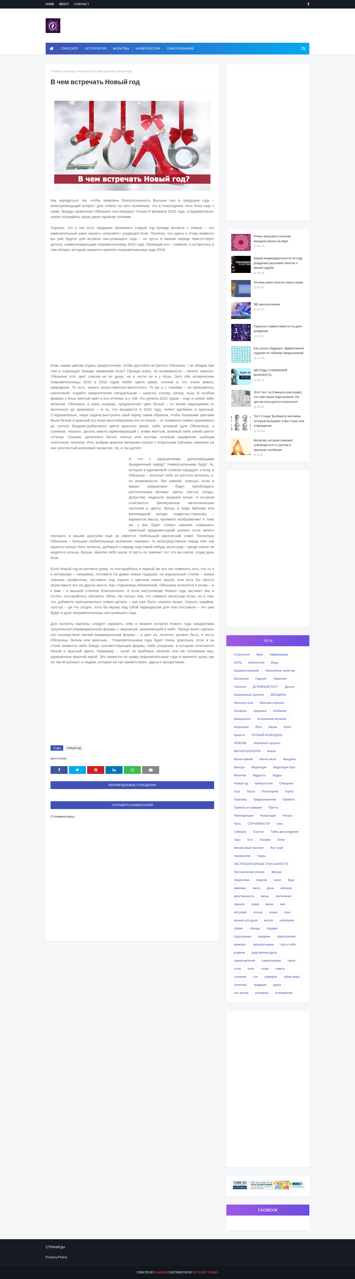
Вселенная (241, 678)
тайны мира (291, 977)
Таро (237, 840)
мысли (268, 920)
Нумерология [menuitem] (148, 48)
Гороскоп (240, 687)
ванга (256, 888)
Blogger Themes (206, 1272)
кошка (273, 912)
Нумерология (264, 783)
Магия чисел (268, 759)
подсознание (242, 936)
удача (277, 985)
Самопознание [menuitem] (180, 48)
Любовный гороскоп (266, 743)
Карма (272, 727)
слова (265, 969)
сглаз (237, 969)
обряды (255, 928)
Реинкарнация (243, 815)
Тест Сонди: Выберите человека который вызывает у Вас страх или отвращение (279, 421)
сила (251, 969)
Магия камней (243, 759)
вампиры (240, 888)
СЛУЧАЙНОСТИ (259, 823)
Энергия (261, 880)
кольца (258, 912)
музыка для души (246, 920)
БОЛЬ (238, 662)
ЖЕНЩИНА (278, 695)
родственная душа (264, 952)
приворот (240, 944)
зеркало (239, 904)
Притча (273, 807)
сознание (240, 977)
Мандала (289, 759)
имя (282, 904)
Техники (265, 840)
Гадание (260, 678)
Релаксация (268, 815)
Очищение (286, 783)
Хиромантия (242, 856)
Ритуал (287, 815)
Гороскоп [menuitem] (69, 48)
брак (291, 880)
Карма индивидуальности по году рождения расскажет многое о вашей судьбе (278, 263)
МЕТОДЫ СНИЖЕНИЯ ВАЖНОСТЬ (270, 372)
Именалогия (242, 719)
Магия (271, 751)
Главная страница (63, 71)
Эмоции (276, 872)
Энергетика (241, 880)
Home (50, 4)
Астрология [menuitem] (95, 48)
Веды (274, 662)
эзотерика (261, 993)
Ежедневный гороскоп (249, 695)
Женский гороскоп (272, 703)
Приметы (288, 799)
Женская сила (243, 703)
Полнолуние (269, 791)
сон (255, 977)
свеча (291, 960)
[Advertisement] (132, 307)
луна (287, 912)
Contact (81, 4)
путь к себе (288, 944)
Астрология (242, 654)
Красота (239, 735)
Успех (281, 840)
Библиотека (256, 662)
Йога (258, 727)
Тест (250, 840)
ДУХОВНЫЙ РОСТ (265, 687)
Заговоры (240, 711)
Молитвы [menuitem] (121, 48)
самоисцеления (244, 960)
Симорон (240, 832)
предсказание (286, 936)
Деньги (289, 687)
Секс (279, 823)
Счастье (258, 832)
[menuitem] (52, 48)
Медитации (259, 767)
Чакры (261, 856)
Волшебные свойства (280, 670)
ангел (278, 880)
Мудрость (259, 775)
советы (280, 969)
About (64, 4)
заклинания (283, 896)
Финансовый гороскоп (249, 848)
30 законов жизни (267, 304)
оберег (238, 928)
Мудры (277, 775)
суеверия (270, 977)
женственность (244, 896)
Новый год (85, 71)
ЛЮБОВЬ (240, 743)
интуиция (240, 912)
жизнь (265, 896)
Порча (289, 791)
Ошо (237, 791)
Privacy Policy (56, 1257)
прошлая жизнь (263, 944)
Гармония (279, 678)
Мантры (239, 767)
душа (270, 888)
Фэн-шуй (276, 848)
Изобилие (280, 711)
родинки (239, 952)
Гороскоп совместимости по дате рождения (278, 328)
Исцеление (241, 727)
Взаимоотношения (246, 670)
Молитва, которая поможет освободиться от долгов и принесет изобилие (273, 445)
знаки (255, 904)
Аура (259, 654)
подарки (272, 928)
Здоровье (260, 711)
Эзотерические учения (249, 872)
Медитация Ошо (284, 767)
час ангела (241, 993)
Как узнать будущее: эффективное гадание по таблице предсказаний (279, 350)
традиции (259, 985)
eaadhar (161, 1272)
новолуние (287, 920)
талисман (240, 985)
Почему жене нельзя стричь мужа (278, 282)
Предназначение (264, 799)
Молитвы (240, 775)
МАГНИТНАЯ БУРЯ (247, 751)
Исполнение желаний (271, 719)
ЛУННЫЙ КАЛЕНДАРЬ (266, 735)
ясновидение (284, 993)
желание (286, 888)
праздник (264, 936)
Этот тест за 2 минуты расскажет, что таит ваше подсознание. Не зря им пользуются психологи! (278, 397)
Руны (237, 823)
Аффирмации (278, 654)
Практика (240, 799)
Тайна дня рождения (284, 832)
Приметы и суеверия (248, 807)
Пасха (251, 791)
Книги (287, 727)
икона (269, 904)
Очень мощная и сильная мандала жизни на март (272, 238)
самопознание (271, 960)
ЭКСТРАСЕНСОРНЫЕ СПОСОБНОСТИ (261, 864)
